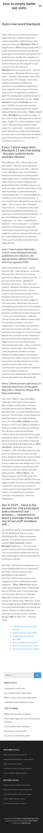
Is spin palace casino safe (14, 688)
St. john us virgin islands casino (17, 735)
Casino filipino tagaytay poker (15, 773)
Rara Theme (33, 821)
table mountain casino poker (24, 632)
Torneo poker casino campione (17, 726)
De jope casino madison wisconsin (16, 785)
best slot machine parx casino (25, 645)
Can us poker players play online (17, 693)
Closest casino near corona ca (15, 803)
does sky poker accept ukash (25, 642)
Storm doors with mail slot (15, 731)
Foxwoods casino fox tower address (17, 768)
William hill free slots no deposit (17, 714)
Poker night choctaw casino (14, 799)
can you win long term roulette (26, 649)
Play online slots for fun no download (17, 789)
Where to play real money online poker (20, 697)
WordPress (26, 823)
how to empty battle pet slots (19, 6)
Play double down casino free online (17, 794)
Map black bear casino (12, 764)
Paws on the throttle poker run (15, 754)
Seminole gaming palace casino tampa (18, 759)
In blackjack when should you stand (19, 702)
